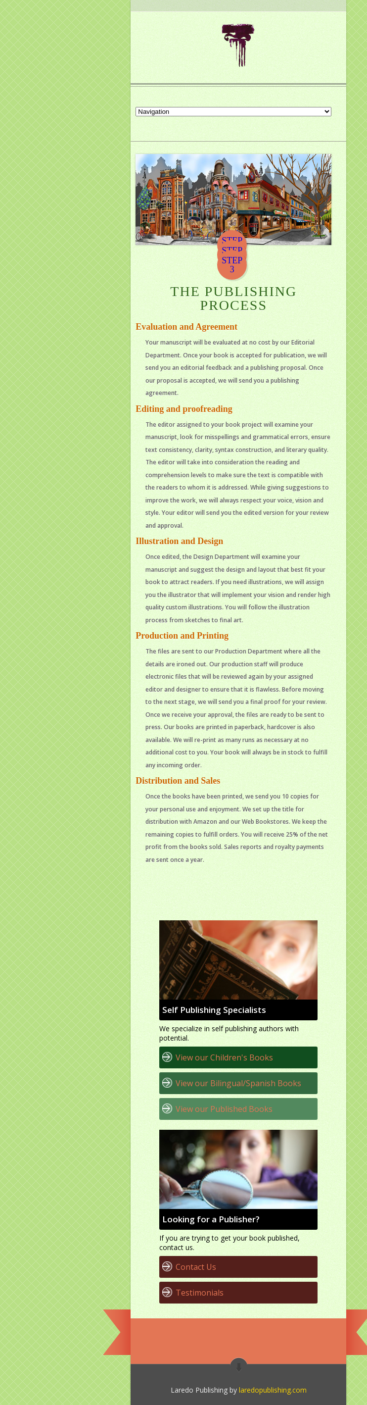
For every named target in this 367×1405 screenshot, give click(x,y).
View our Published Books (224, 1109)
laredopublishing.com (273, 1390)
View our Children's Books (224, 1057)
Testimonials (200, 1292)
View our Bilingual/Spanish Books (238, 1083)
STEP (232, 260)
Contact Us (196, 1266)
